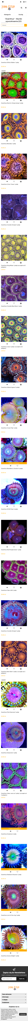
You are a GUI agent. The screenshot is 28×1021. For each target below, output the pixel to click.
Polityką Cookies (9, 1010)
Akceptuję (23, 1014)
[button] (25, 2)
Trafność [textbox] (4, 25)
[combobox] (14, 25)
